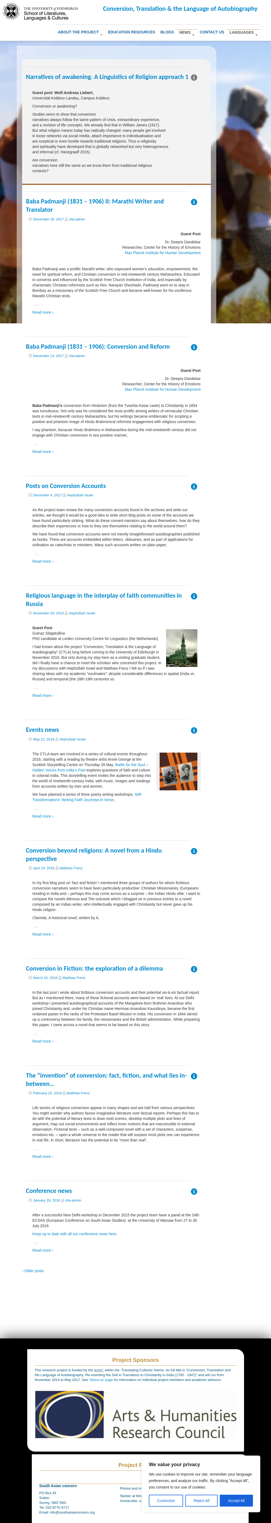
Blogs (167, 32)
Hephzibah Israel (80, 495)
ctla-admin (77, 219)
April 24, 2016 (43, 868)
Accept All (236, 1500)
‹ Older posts (33, 1271)
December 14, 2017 (48, 356)
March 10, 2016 (45, 978)
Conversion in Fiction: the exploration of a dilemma (94, 968)
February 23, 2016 (47, 1093)
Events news (42, 729)
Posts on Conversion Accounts (66, 486)
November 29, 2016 (48, 613)
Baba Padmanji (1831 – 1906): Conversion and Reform (98, 346)
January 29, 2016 (46, 1200)
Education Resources (131, 32)
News (186, 33)
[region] (201, 1484)
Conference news (49, 1191)
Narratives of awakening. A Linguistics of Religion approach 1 (107, 77)
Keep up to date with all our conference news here (74, 1234)
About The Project (80, 32)
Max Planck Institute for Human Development (163, 253)
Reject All (201, 1500)
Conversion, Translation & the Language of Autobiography (180, 8)
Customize (166, 1500)
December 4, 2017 (47, 495)
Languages (243, 33)
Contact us (212, 32)
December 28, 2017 (48, 219)
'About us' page (101, 1380)
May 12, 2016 (43, 739)
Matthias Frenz (71, 868)
